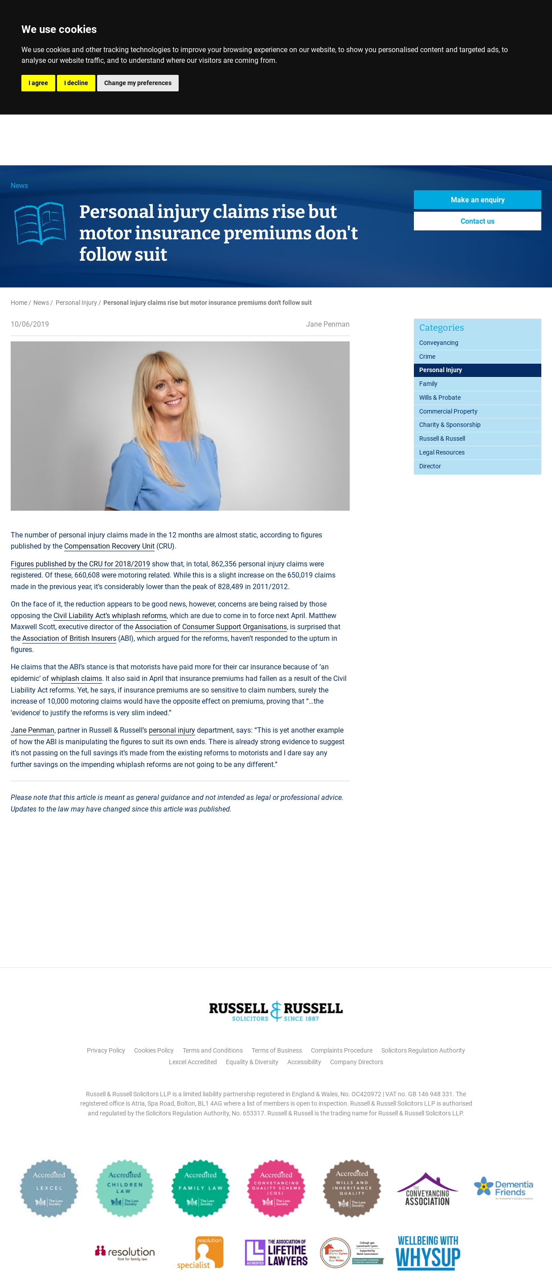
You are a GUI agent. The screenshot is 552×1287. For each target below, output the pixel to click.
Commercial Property (448, 411)
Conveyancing (438, 342)
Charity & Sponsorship (450, 424)
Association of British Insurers (69, 638)
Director (430, 466)
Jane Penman (32, 730)
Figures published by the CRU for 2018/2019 (80, 564)
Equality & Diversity (252, 1062)
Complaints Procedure (341, 1050)
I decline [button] (76, 82)
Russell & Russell (442, 438)
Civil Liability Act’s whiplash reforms (110, 615)
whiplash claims (76, 678)
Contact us (478, 221)
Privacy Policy (106, 1050)
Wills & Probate (440, 397)
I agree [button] (38, 82)
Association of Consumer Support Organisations (211, 627)
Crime (427, 356)
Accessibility (304, 1062)
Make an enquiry (478, 200)
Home (19, 302)
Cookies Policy (154, 1050)
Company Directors (356, 1062)
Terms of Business (277, 1050)
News (19, 185)
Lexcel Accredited (193, 1062)
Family (428, 383)
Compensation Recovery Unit (109, 546)
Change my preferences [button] (138, 82)
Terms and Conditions (213, 1050)
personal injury (172, 730)
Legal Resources (442, 452)
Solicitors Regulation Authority (423, 1050)
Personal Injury (76, 302)
